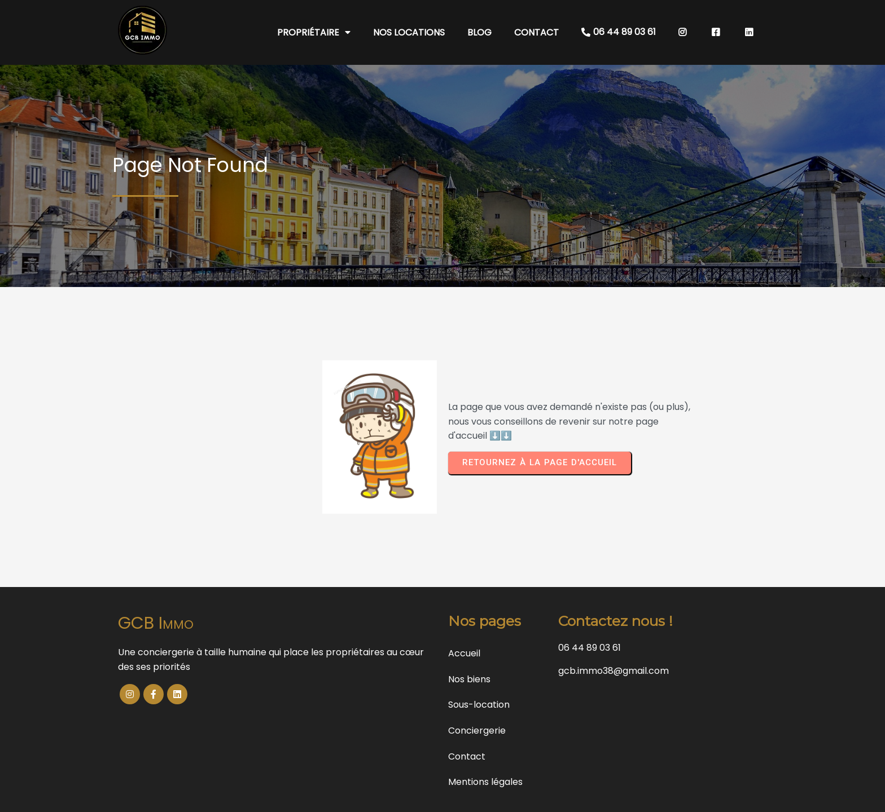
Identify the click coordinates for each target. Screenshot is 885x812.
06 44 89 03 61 (589, 647)
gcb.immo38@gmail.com (613, 670)
